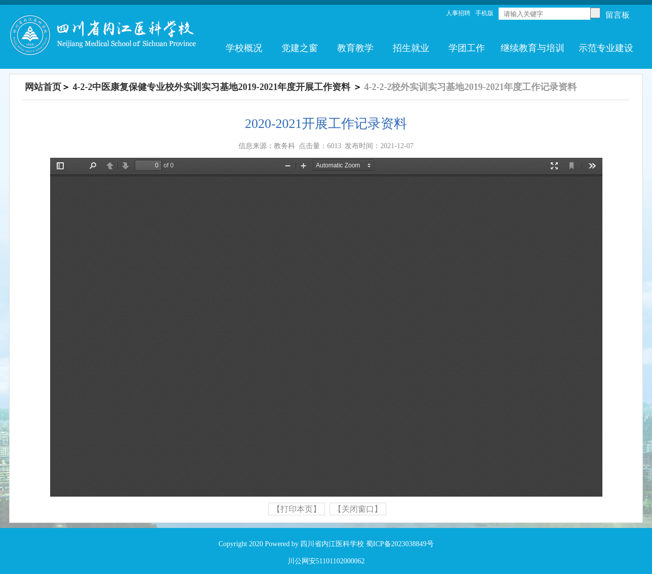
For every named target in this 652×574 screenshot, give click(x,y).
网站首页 (43, 87)
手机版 (484, 13)
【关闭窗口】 (358, 509)
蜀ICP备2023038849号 (400, 544)
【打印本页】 (296, 509)
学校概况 (244, 48)
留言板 (617, 15)
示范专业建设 (606, 48)
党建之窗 (299, 48)
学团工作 (467, 48)
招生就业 (411, 48)
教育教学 (355, 48)
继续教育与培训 (532, 48)
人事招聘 (458, 13)
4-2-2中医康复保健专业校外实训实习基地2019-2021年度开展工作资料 (212, 87)
